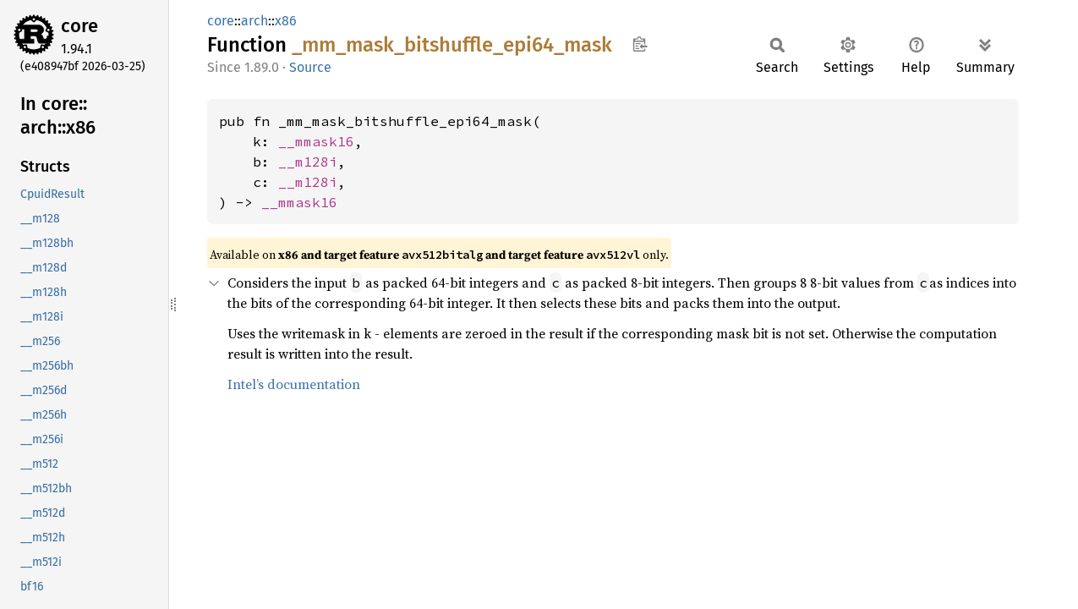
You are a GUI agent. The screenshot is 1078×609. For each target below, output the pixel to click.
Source (310, 67)
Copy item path (640, 44)
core (79, 25)
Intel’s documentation (293, 384)
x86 (286, 21)
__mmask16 (316, 141)
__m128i (307, 161)
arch (254, 21)
